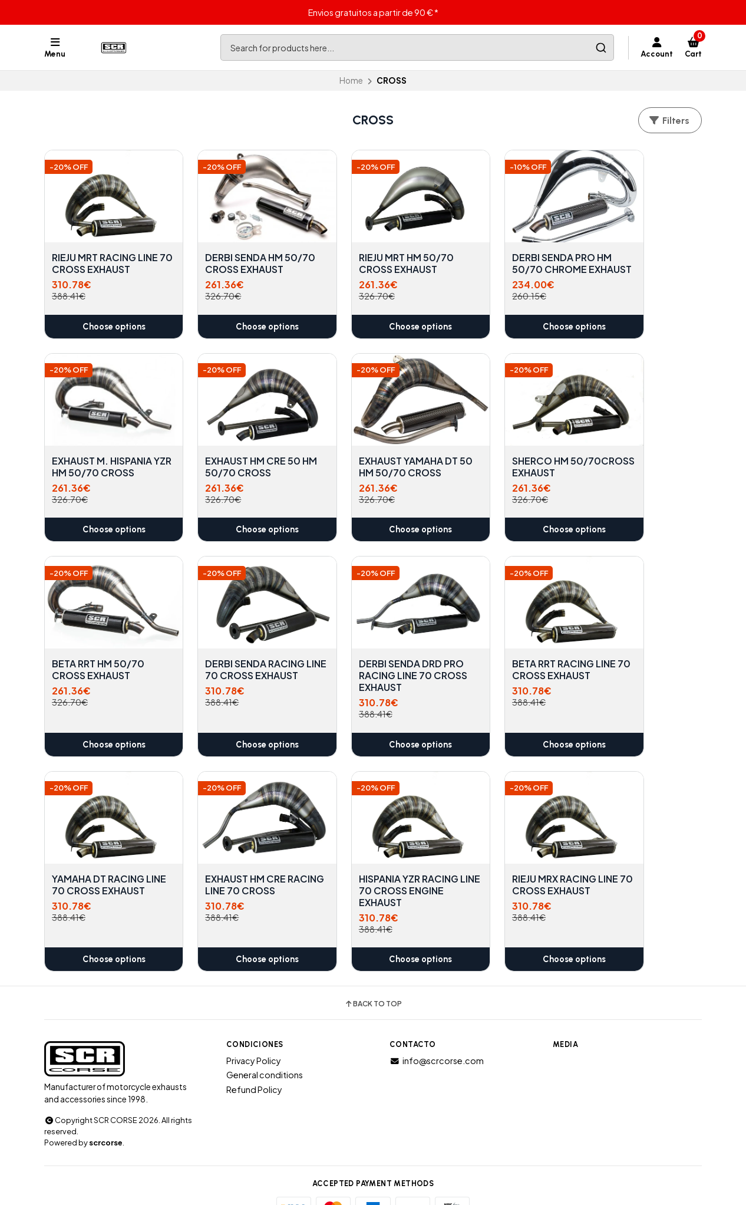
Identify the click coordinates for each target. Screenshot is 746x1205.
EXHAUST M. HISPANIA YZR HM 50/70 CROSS (640, 251)
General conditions (264, 1047)
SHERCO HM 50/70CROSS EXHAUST (353, 459)
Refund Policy (254, 1062)
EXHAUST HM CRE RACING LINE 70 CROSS (495, 661)
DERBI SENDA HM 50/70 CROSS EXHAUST (225, 257)
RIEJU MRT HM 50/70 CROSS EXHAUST (368, 251)
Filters (668, 120)
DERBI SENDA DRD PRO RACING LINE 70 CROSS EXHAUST (104, 661)
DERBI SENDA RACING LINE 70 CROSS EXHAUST (639, 459)
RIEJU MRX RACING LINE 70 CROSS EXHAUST (94, 863)
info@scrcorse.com (436, 1033)
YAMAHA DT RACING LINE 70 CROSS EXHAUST (367, 661)
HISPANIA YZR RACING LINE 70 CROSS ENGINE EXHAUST (639, 661)
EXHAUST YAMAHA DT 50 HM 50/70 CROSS (235, 453)
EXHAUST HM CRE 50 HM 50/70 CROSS (99, 453)
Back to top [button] (373, 976)
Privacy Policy (253, 1033)
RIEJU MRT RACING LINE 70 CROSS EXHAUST (94, 257)
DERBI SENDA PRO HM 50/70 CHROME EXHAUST (504, 257)
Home (351, 80)
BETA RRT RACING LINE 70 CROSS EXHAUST (238, 655)
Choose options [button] (104, 325)
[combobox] (417, 47)
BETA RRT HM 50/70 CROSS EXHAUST (501, 453)
